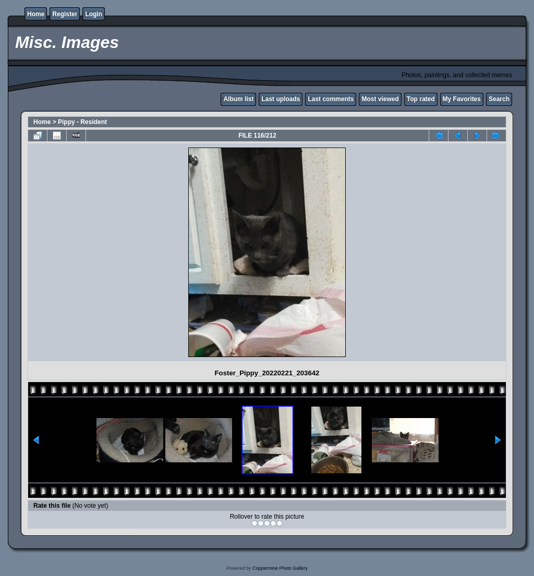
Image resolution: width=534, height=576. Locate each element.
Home (35, 14)
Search (499, 99)
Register (64, 14)
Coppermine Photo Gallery (280, 568)
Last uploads (280, 99)
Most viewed (379, 99)
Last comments (331, 99)
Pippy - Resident (82, 122)
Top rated (421, 99)
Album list (238, 99)
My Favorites (462, 99)
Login (93, 14)
